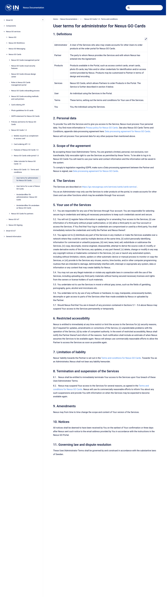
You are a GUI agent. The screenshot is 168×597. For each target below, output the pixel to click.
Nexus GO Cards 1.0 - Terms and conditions (26, 171)
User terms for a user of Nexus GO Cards (28, 187)
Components (11, 26)
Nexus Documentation (33, 7)
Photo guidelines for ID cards (22, 110)
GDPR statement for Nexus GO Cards (25, 116)
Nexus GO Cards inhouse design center (23, 75)
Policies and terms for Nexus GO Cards (23, 123)
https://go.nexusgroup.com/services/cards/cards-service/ (109, 187)
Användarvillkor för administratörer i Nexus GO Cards (26, 197)
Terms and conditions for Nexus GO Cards (121, 358)
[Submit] (129, 8)
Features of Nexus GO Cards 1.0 (26, 150)
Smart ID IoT (11, 231)
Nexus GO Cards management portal (25, 60)
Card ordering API (18, 105)
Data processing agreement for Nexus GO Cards (127, 131)
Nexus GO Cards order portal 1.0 (26, 156)
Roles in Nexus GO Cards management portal (20, 83)
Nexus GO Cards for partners (22, 214)
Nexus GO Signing (15, 225)
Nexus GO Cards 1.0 (19, 130)
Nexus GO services (13, 32)
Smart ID (9, 20)
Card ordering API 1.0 (22, 144)
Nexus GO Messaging (17, 49)
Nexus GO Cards (15, 54)
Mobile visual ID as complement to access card (26, 137)
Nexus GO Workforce (17, 43)
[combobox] (144, 7)
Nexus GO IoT (14, 219)
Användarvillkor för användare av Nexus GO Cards (27, 206)
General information (13, 236)
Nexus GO (12, 37)
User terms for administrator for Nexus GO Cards (27, 179)
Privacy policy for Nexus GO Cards (102, 127)
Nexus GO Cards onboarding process (25, 91)
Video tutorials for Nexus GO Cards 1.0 (25, 162)
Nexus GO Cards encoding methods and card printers (25, 97)
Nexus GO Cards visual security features (23, 67)
